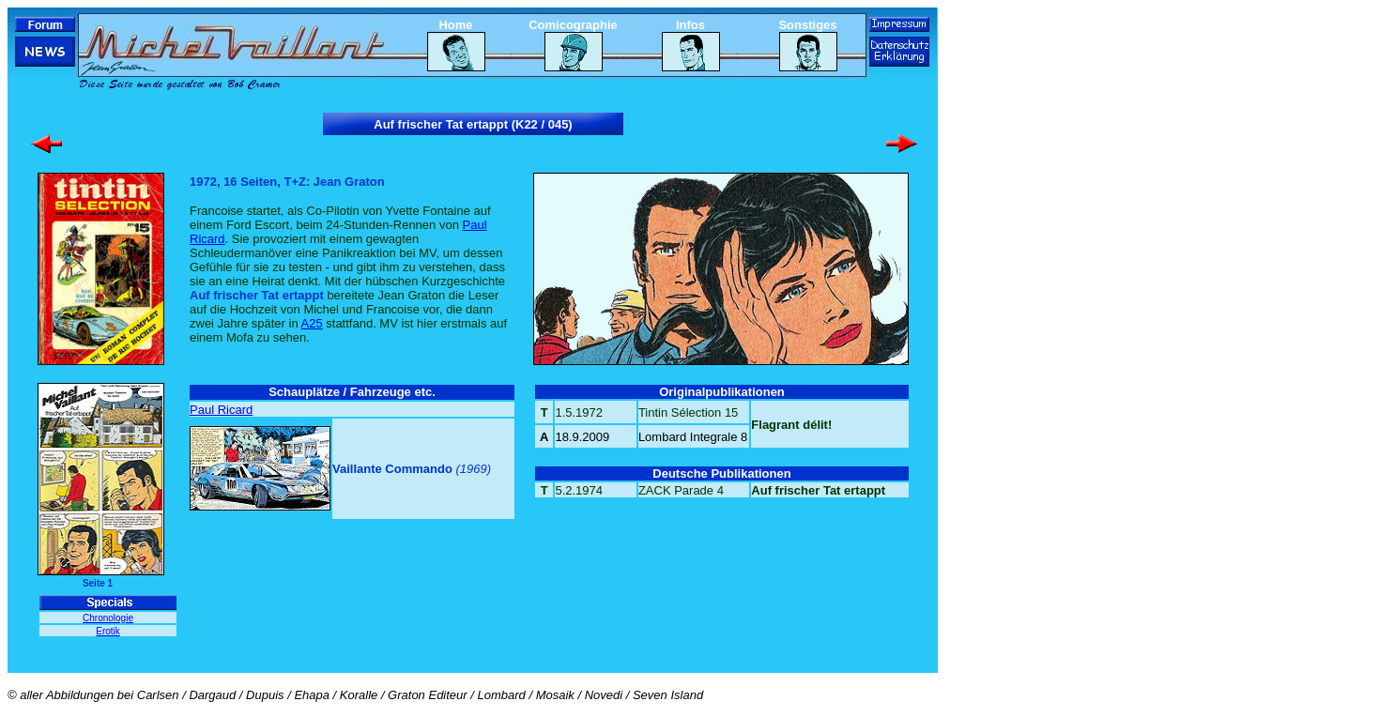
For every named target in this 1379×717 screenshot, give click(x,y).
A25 (312, 323)
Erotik (108, 631)
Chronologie (108, 618)
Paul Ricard (221, 410)
